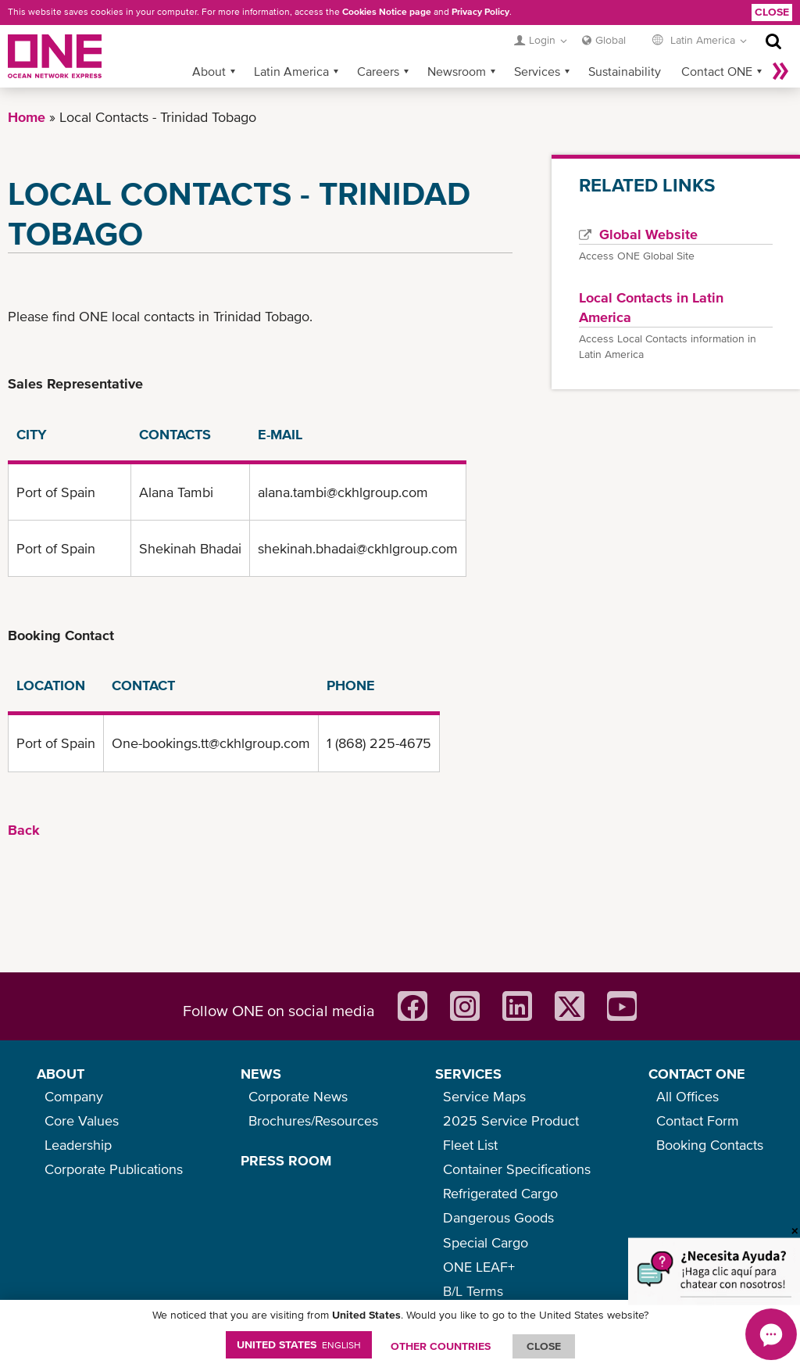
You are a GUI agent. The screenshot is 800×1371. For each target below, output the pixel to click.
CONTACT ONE (696, 1073)
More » (780, 71)
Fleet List (470, 1145)
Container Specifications (517, 1169)
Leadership (78, 1145)
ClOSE (544, 1346)
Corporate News (298, 1096)
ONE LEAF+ (479, 1266)
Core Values (82, 1120)
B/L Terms (473, 1291)
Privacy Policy (480, 11)
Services (537, 71)
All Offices (687, 1096)
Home (26, 117)
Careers (378, 71)
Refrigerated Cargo (500, 1193)
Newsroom (456, 71)
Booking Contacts (709, 1145)
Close (772, 11)
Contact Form (697, 1120)
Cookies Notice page (386, 11)
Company (74, 1096)
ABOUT (60, 1073)
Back (24, 830)
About (209, 71)
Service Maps (484, 1096)
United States (299, 1344)
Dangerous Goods (498, 1217)
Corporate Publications (114, 1169)
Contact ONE (716, 71)
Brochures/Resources (313, 1120)
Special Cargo (485, 1242)
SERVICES (468, 1073)
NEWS (261, 1073)
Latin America (291, 71)
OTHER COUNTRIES (441, 1346)
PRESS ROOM (286, 1160)
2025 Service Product (511, 1120)
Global (610, 40)
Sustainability (624, 71)
